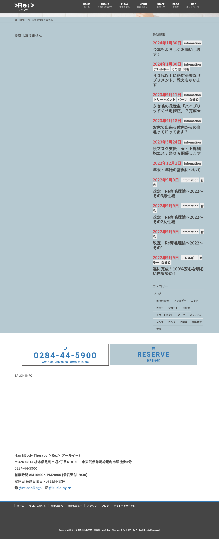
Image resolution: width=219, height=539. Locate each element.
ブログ (157, 293)
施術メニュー (75, 505)
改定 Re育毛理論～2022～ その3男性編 (180, 193)
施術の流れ (57, 505)
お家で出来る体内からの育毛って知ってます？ (177, 129)
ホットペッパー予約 (124, 505)
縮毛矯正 (197, 322)
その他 (176, 69)
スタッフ (92, 505)
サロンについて (37, 505)
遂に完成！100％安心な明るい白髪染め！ (178, 271)
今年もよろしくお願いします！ (177, 51)
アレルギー (161, 69)
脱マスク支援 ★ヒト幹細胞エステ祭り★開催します (177, 151)
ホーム (20, 505)
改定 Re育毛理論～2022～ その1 (180, 245)
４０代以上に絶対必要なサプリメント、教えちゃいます (177, 79)
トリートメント (164, 99)
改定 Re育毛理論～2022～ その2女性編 (180, 219)
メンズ (160, 322)
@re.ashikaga (30, 487)
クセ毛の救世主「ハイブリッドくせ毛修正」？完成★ (177, 108)
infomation (192, 43)
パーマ (182, 99)
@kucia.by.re (60, 487)
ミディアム (196, 315)
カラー (160, 307)
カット (194, 300)
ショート (173, 307)
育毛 (186, 69)
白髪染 (194, 99)
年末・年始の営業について (177, 170)
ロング (172, 322)
